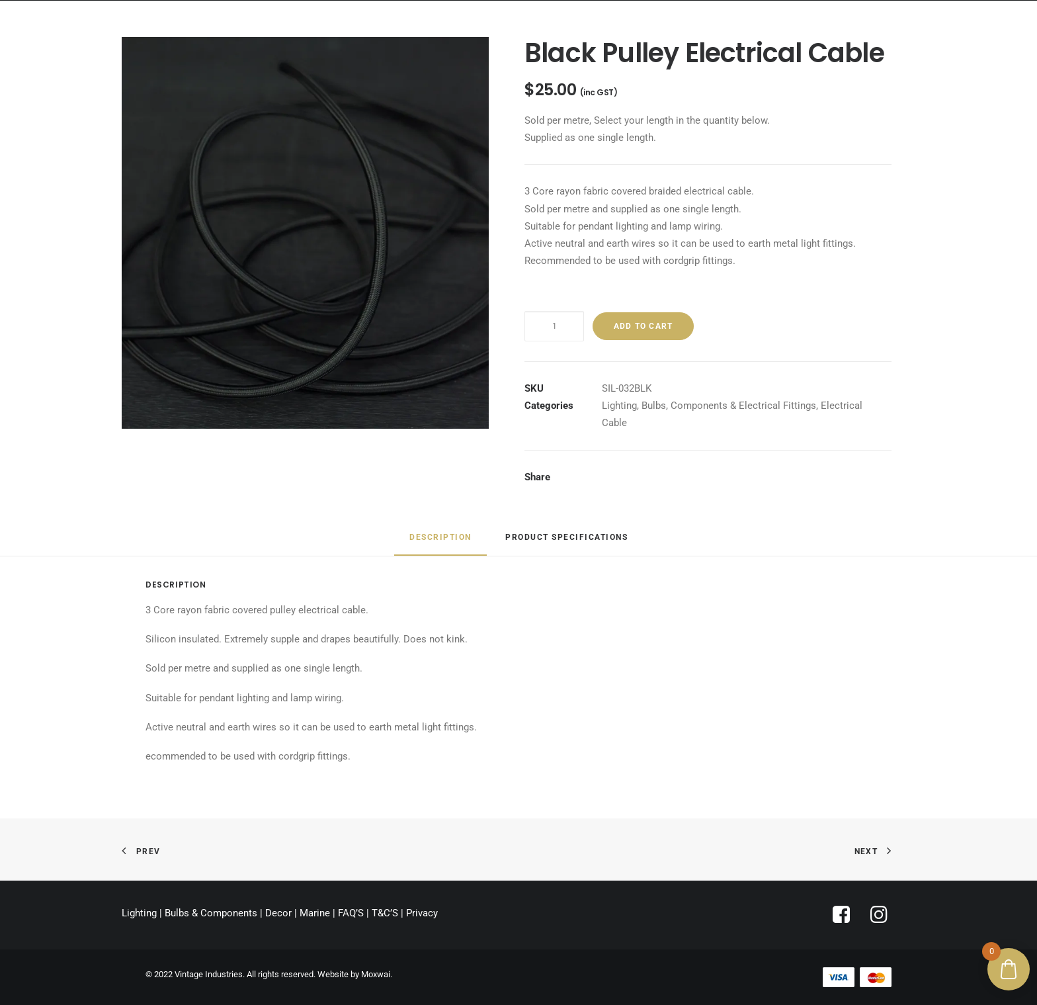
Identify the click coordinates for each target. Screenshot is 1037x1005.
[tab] (440, 543)
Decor (278, 913)
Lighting (619, 406)
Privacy (422, 913)
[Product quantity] (554, 326)
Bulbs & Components (211, 913)
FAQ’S (351, 913)
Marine (315, 913)
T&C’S (385, 913)
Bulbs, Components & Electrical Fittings (729, 406)
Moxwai (375, 974)
